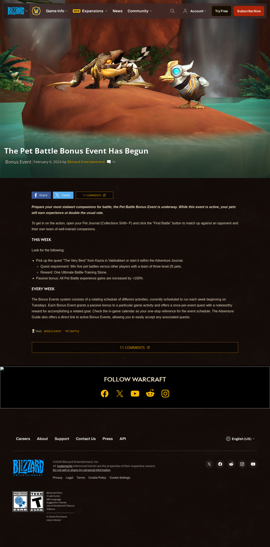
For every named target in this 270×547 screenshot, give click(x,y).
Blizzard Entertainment (86, 161)
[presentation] (16, 11)
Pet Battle (72, 331)
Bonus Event (52, 331)
